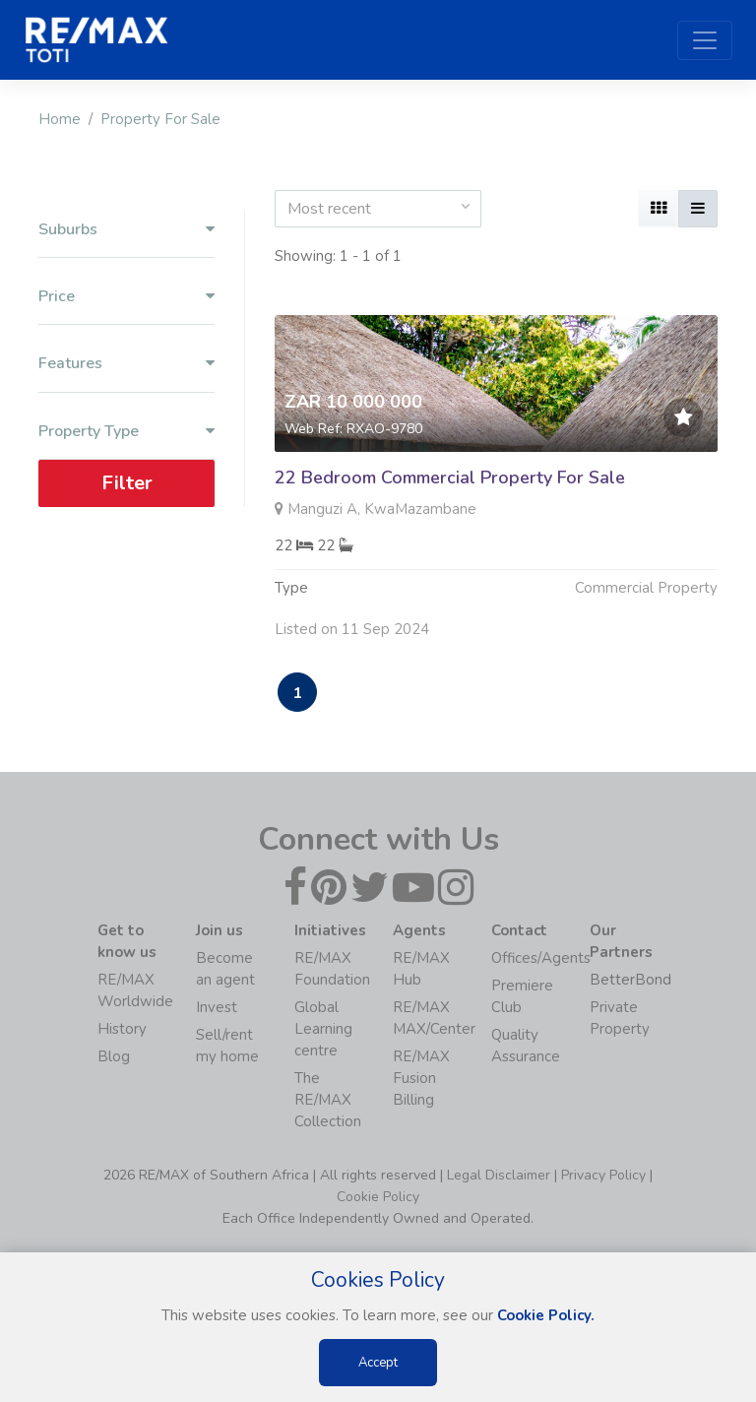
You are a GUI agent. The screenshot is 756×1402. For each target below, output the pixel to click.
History (122, 1029)
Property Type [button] (126, 431)
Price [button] (126, 296)
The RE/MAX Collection (327, 1099)
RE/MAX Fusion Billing (421, 1078)
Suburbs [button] (126, 230)
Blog (113, 1056)
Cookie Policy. (546, 1315)
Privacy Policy (603, 1175)
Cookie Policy (378, 1196)
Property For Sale (160, 119)
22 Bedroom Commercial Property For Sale (450, 477)
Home (59, 119)
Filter (127, 483)
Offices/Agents (541, 958)
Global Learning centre (323, 1028)
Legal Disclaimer (498, 1175)
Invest (216, 1007)
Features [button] (126, 363)
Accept (378, 1362)
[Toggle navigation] (704, 40)
